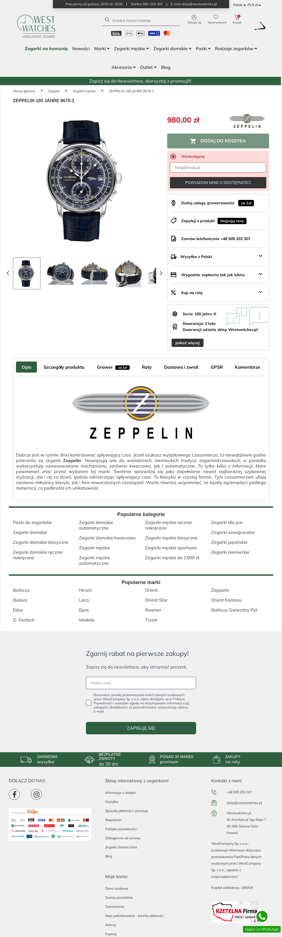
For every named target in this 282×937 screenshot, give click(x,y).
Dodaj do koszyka (218, 141)
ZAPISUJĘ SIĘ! (141, 728)
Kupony (111, 934)
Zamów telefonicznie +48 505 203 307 (215, 238)
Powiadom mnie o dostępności (218, 182)
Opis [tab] (26, 367)
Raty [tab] (147, 367)
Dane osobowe (116, 888)
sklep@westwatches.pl (244, 803)
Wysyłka (111, 802)
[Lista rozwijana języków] (240, 5)
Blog (108, 856)
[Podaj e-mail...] (141, 683)
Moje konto (116, 876)
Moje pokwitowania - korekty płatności (134, 916)
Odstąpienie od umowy (122, 838)
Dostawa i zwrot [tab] (181, 367)
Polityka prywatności (121, 829)
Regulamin (113, 820)
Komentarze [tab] (247, 367)
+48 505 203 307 (239, 792)
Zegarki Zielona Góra (121, 847)
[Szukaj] (141, 20)
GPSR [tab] (217, 367)
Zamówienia (114, 907)
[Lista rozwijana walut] (255, 5)
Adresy (110, 925)
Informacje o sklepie (120, 793)
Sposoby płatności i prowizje (126, 811)
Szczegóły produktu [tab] (64, 367)
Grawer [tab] (113, 367)
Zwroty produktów (119, 897)
